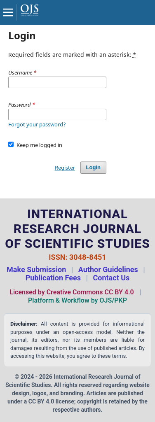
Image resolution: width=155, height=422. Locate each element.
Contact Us (111, 277)
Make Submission (36, 269)
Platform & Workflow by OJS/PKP (77, 300)
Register (65, 167)
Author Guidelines (108, 269)
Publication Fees (53, 277)
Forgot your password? (37, 124)
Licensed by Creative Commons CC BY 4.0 (71, 292)
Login (93, 167)
